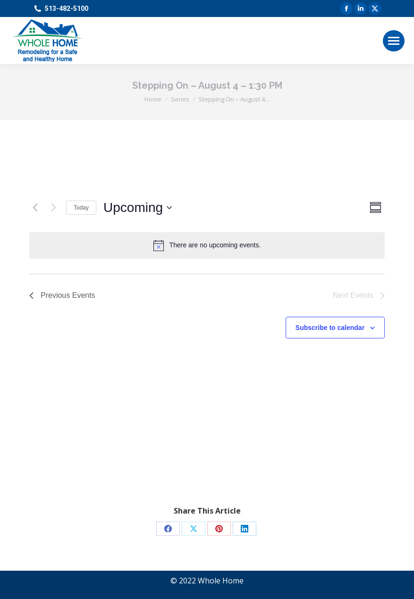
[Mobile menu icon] (394, 40)
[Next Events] (53, 207)
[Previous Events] (35, 207)
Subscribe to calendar (330, 327)
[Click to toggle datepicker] (137, 207)
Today (81, 207)
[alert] (207, 245)
